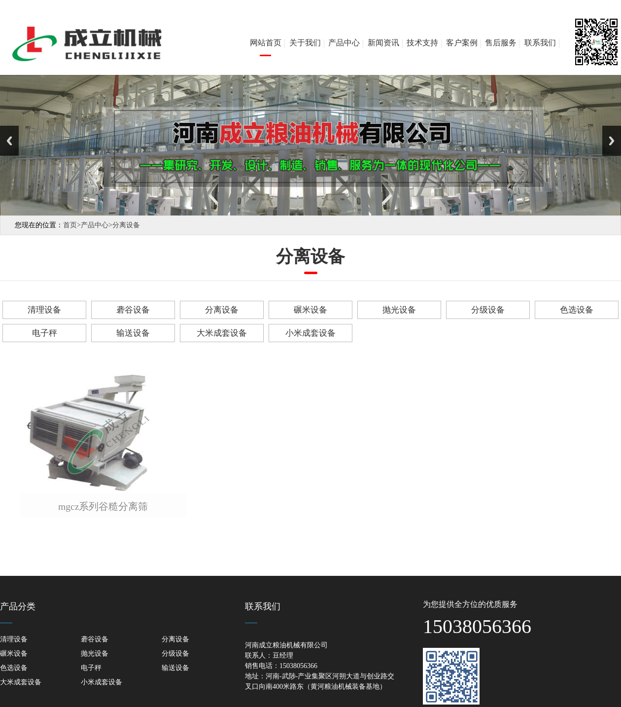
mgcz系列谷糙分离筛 (103, 506)
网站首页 (265, 42)
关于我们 (305, 42)
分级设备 (488, 310)
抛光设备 (399, 310)
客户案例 (462, 42)
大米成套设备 (222, 333)
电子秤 (44, 333)
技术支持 (422, 42)
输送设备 (133, 333)
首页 (72, 225)
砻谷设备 (133, 310)
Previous (9, 141)
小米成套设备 (310, 333)
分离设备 (126, 225)
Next (611, 141)
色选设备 (576, 310)
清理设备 (44, 310)
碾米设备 (310, 310)
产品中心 (344, 42)
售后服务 (501, 42)
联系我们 (540, 42)
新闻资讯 (383, 42)
